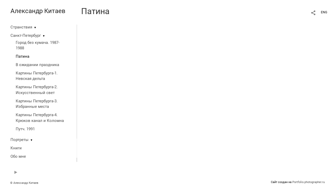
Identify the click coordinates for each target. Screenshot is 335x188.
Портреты (19, 139)
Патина (22, 56)
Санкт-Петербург (25, 35)
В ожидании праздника (37, 64)
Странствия (21, 27)
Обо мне (18, 156)
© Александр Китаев (24, 183)
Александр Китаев (37, 11)
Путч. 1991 (25, 129)
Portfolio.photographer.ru (308, 182)
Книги (16, 148)
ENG (324, 12)
